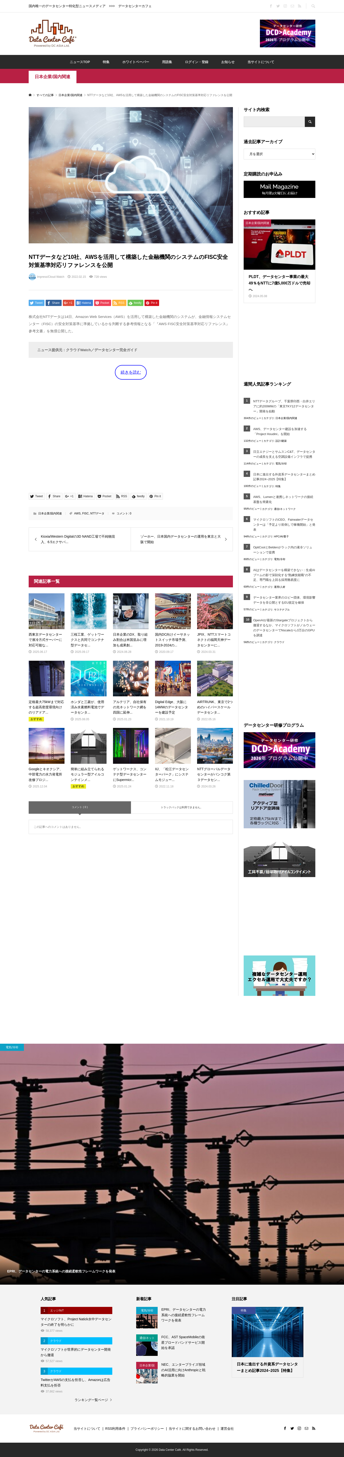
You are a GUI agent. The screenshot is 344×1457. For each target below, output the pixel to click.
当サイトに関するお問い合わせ (192, 1428)
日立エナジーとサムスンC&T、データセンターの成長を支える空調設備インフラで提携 (284, 454)
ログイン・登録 (196, 62)
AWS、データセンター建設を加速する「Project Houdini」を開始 (280, 431)
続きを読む (131, 372)
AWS (77, 513)
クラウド (279, 642)
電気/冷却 (281, 463)
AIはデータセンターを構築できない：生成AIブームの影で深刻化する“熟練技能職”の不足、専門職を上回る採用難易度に (284, 575)
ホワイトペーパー (135, 62)
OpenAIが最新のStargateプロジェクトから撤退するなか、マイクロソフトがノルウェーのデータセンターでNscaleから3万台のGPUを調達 (284, 627)
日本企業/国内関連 (52, 76)
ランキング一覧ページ (91, 1400)
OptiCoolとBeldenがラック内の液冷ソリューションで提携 (282, 550)
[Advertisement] (168, 33)
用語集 (167, 62)
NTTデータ (97, 513)
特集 (106, 62)
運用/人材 (279, 586)
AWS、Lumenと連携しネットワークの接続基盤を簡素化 (283, 499)
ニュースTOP (80, 62)
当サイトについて (260, 62)
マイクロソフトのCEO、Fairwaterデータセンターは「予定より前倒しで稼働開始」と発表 (284, 524)
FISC (85, 513)
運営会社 (227, 1428)
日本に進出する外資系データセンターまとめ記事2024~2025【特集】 (284, 477)
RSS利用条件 (115, 1428)
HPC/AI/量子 (281, 536)
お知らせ (228, 62)
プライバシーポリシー (147, 1428)
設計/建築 (281, 440)
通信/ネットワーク (285, 508)
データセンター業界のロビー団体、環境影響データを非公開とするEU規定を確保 (284, 600)
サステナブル (282, 609)
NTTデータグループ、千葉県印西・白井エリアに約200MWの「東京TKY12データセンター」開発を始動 (284, 406)
